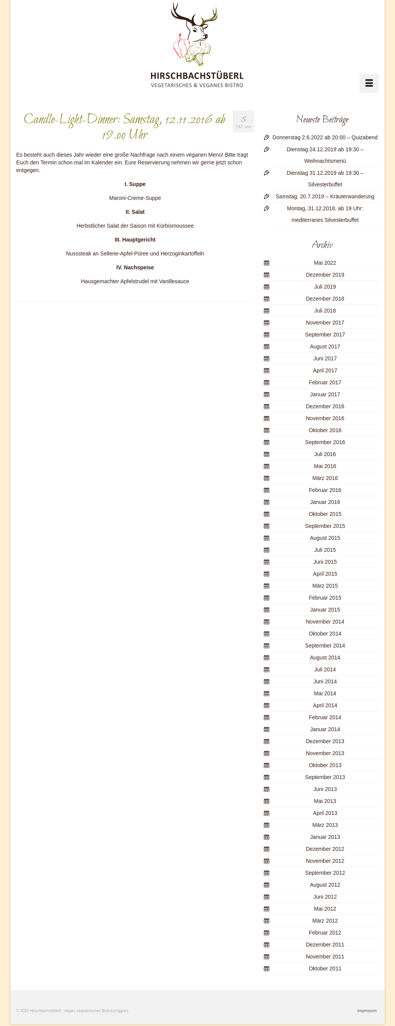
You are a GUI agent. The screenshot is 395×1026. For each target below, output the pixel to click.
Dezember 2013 (325, 741)
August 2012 (325, 885)
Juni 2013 (325, 789)
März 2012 (325, 921)
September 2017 (325, 334)
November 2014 (325, 622)
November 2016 (325, 418)
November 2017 (325, 322)
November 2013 (325, 753)
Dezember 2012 (325, 849)
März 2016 (325, 478)
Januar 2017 (325, 394)
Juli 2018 (325, 311)
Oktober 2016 (325, 430)
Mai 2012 (325, 909)
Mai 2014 (325, 693)
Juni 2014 (325, 681)
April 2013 (325, 813)
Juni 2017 (325, 358)
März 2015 (325, 586)
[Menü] (369, 83)
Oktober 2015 (325, 514)
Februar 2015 (325, 598)
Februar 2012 (325, 933)
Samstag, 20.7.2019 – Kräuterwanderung (325, 196)
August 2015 (325, 538)
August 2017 (325, 346)
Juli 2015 (325, 550)
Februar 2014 (325, 717)
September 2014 (325, 645)
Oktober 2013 (325, 765)
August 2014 (325, 657)
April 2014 (325, 705)
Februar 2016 (325, 490)
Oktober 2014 (325, 633)
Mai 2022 (325, 263)
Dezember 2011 (325, 944)
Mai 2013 (325, 801)
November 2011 (325, 956)
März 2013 (325, 825)
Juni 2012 (325, 897)
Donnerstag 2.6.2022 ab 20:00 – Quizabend (325, 137)
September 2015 (325, 526)
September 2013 (325, 777)
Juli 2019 (325, 287)
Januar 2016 (325, 502)
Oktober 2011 (325, 968)
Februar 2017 (325, 382)
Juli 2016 (325, 454)
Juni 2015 (325, 562)
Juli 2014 (325, 669)
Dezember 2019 (325, 275)
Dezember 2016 (325, 406)
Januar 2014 (325, 729)
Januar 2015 (325, 610)
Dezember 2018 (325, 299)
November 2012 (325, 861)
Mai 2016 (325, 466)
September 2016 (325, 442)
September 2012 (325, 873)
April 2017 (325, 370)
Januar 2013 (325, 837)
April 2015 (325, 574)
